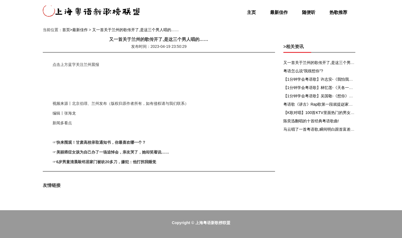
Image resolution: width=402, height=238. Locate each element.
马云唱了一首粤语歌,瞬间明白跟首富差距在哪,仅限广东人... (334, 129)
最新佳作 (279, 12)
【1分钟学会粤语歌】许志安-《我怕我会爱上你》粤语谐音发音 (337, 79)
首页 (66, 30)
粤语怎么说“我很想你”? (303, 71)
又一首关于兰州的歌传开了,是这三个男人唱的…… (135, 30)
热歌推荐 (338, 12)
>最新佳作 (79, 30)
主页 (251, 12)
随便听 (308, 12)
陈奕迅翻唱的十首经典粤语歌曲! (311, 121)
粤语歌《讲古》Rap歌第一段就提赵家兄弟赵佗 (323, 104)
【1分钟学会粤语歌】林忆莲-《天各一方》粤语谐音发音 (331, 87)
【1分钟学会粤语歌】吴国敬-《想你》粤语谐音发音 (327, 96)
